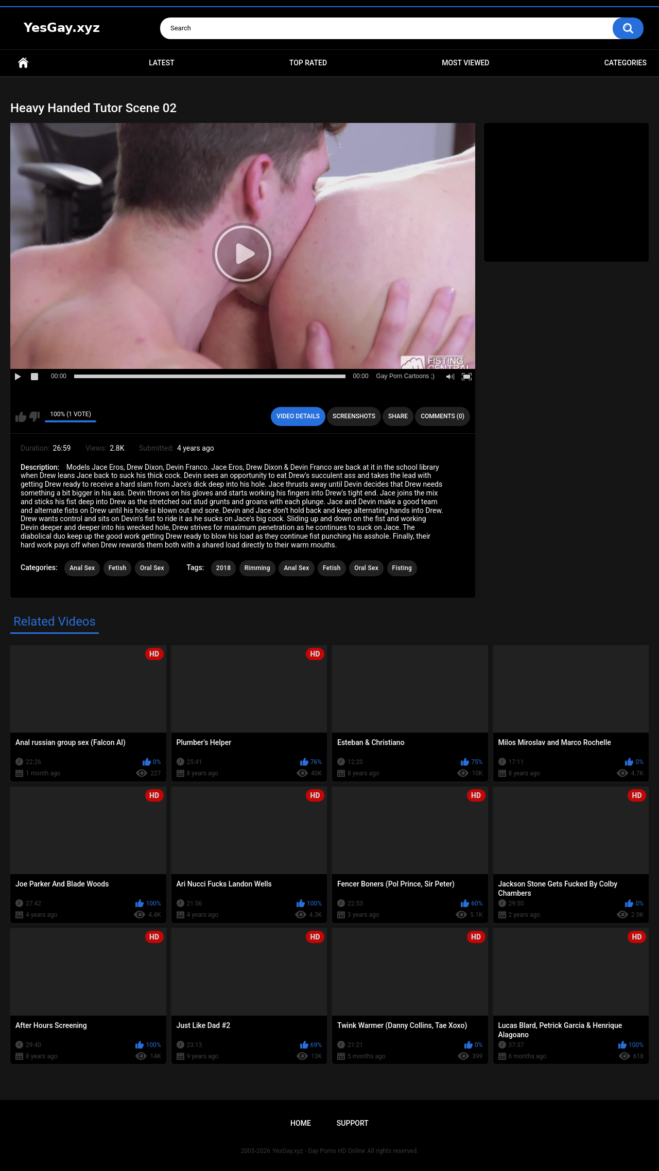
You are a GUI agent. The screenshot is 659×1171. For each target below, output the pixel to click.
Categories (625, 63)
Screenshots (354, 416)
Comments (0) (442, 416)
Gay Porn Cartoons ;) (405, 376)
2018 (223, 568)
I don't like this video (34, 417)
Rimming (257, 568)
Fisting (402, 568)
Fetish (118, 568)
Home (23, 63)
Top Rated (308, 63)
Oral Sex (152, 568)
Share (398, 416)
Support (353, 1123)
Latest (162, 63)
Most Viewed (465, 63)
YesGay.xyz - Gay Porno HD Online (318, 1151)
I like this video (20, 417)
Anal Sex (82, 568)
